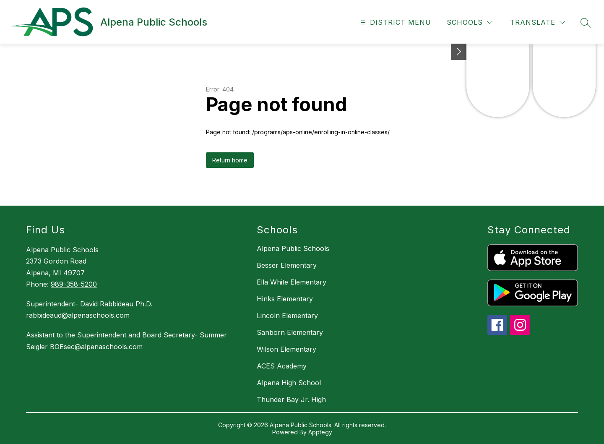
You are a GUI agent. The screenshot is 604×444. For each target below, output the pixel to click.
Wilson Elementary (286, 349)
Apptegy (320, 432)
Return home (229, 160)
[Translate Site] (537, 22)
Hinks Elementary (285, 299)
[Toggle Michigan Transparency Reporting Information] (459, 52)
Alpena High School (289, 383)
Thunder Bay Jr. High (291, 399)
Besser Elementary (287, 265)
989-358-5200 (74, 284)
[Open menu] (394, 22)
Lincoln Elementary (287, 315)
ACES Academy (282, 366)
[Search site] (586, 23)
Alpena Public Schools (293, 248)
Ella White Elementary (291, 282)
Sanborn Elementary (290, 332)
